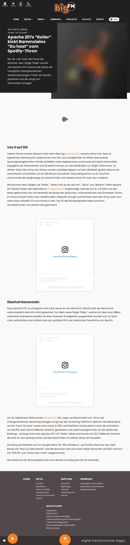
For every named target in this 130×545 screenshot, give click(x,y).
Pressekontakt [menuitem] (42, 492)
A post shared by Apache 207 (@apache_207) (65, 287)
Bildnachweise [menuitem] (52, 528)
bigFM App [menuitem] (66, 486)
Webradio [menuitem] (56, 19)
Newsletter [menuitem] (41, 486)
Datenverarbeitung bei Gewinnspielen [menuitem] (63, 519)
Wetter (13, 4)
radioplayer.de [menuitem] (67, 492)
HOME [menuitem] (16, 19)
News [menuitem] (41, 19)
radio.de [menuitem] (65, 489)
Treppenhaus (55, 188)
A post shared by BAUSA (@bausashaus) (65, 402)
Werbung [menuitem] (86, 479)
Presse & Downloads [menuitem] (45, 495)
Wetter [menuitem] (39, 498)
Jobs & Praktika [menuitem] (43, 489)
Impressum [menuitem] (51, 510)
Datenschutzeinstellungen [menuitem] (58, 516)
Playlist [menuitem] (86, 19)
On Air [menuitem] (28, 19)
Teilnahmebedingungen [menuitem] (57, 522)
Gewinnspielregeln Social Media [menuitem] (60, 525)
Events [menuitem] (100, 19)
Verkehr (5, 4)
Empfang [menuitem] (66, 479)
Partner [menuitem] (64, 495)
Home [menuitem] (26, 479)
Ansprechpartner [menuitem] (88, 489)
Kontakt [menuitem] (39, 483)
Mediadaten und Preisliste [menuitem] (92, 486)
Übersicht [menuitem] (65, 483)
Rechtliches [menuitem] (54, 506)
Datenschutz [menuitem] (52, 513)
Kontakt (28, 4)
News (21, 4)
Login (114, 19)
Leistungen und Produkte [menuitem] (91, 483)
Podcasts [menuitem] (71, 19)
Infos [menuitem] (39, 479)
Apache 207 (72, 153)
